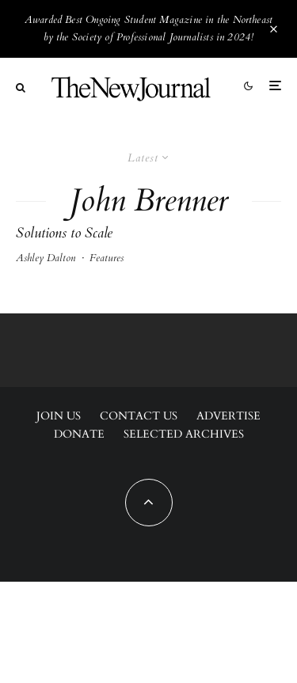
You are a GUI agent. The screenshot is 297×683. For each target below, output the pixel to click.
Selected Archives (184, 434)
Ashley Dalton (45, 258)
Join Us (58, 415)
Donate (79, 434)
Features (106, 258)
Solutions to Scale (64, 233)
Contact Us (138, 415)
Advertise (228, 415)
